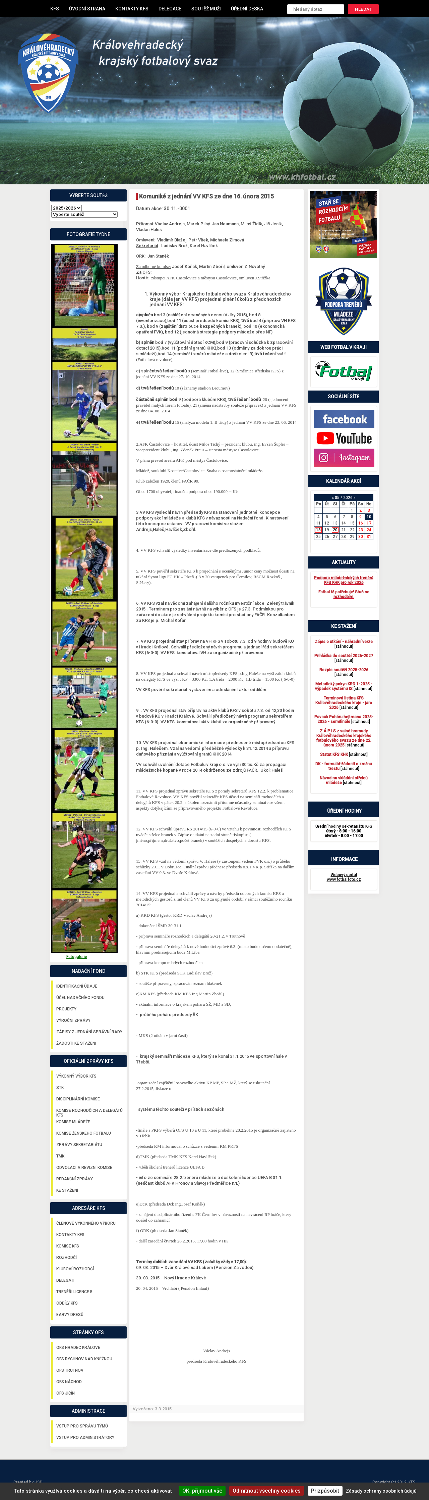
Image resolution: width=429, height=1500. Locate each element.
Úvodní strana (87, 8)
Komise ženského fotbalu (83, 1133)
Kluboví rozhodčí (75, 1269)
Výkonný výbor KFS (76, 1076)
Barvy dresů (69, 1314)
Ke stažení (67, 1190)
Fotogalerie (76, 956)
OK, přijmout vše (202, 1491)
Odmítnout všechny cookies (267, 1491)
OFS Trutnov (69, 1370)
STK (60, 1087)
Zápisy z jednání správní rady (89, 1032)
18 (318, 530)
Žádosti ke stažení (76, 1043)
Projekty (66, 1009)
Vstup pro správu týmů (82, 1426)
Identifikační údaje (76, 986)
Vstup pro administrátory (85, 1437)
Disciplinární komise (78, 1099)
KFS (54, 8)
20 (335, 530)
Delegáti (65, 1280)
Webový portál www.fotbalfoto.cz (344, 877)
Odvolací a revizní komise (84, 1167)
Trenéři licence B (74, 1291)
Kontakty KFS (131, 8)
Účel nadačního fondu (80, 997)
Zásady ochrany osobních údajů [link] (381, 1491)
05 (337, 497)
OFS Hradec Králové (78, 1347)
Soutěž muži (206, 8)
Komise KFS (67, 1246)
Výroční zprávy (73, 1020)
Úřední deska (247, 8)
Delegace (170, 8)
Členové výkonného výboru (86, 1223)
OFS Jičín (65, 1393)
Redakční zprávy (74, 1179)
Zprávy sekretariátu (79, 1144)
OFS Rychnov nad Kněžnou (84, 1359)
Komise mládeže (73, 1122)
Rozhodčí (66, 1257)
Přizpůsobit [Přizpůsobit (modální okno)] (325, 1491)
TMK (60, 1156)
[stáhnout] (344, 644)
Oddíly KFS (67, 1303)
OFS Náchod (69, 1381)
